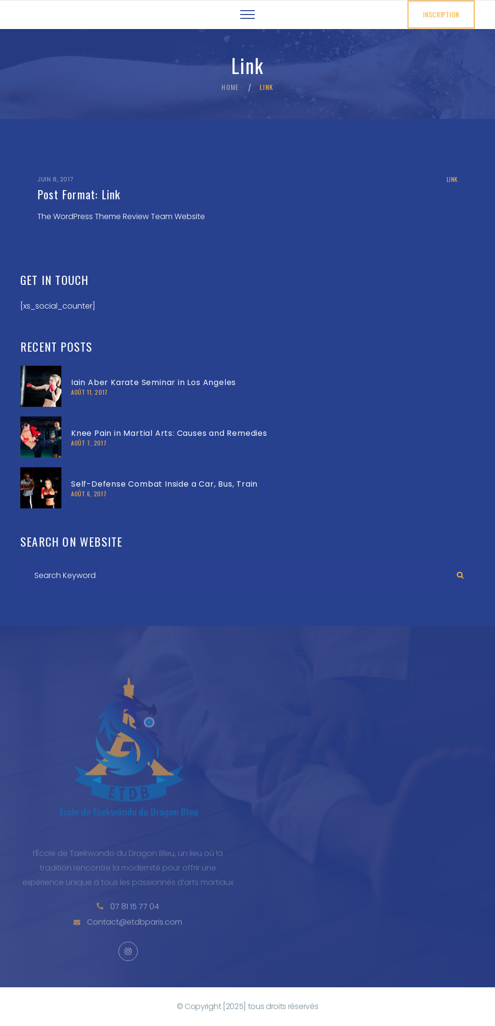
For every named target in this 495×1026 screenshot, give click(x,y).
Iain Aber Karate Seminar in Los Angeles (153, 382)
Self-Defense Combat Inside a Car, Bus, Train (164, 484)
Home (230, 87)
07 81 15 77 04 (134, 919)
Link (452, 179)
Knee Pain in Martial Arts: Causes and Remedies (169, 433)
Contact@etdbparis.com (134, 934)
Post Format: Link (78, 194)
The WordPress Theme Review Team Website (121, 216)
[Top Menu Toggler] (247, 14)
